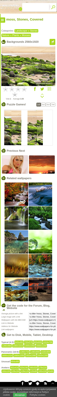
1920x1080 (31, 355)
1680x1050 (19, 355)
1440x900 (45, 352)
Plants (15, 35)
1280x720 (24, 352)
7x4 (53, 105)
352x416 (14, 367)
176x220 (43, 367)
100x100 (42, 371)
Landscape (21, 30)
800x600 (38, 342)
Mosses (26, 35)
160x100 (6, 371)
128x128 (25, 371)
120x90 (33, 371)
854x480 (15, 361)
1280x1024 (18, 346)
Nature (5, 35)
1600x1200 (41, 346)
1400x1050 (29, 346)
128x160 (15, 371)
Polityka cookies (37, 394)
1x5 (38, 105)
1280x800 (35, 352)
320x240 (24, 367)
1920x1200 (42, 355)
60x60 (51, 371)
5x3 (48, 105)
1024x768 (47, 342)
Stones (34, 30)
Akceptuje (20, 395)
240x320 (33, 367)
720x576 (28, 342)
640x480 (19, 342)
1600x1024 (7, 355)
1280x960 (6, 346)
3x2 (43, 105)
